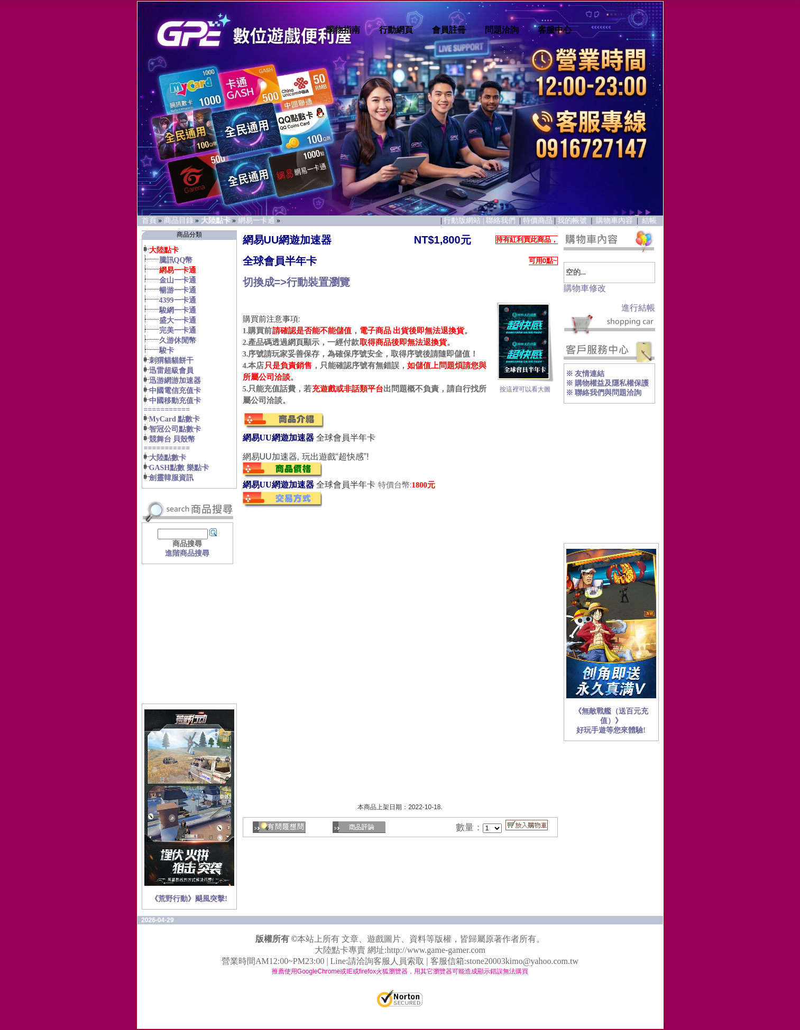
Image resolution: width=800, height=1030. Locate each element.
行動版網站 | (465, 220)
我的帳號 (572, 220)
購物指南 (343, 29)
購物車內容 (614, 220)
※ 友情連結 (585, 374)
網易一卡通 (256, 220)
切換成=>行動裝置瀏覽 (296, 282)
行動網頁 (396, 29)
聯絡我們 (502, 220)
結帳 (649, 220)
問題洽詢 (502, 29)
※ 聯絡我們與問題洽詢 (604, 393)
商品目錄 (179, 220)
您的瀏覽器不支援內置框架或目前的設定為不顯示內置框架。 (257, 302)
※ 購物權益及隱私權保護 (607, 383)
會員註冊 (449, 29)
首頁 (149, 220)
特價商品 (538, 220)
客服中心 (555, 29)
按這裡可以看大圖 (525, 386)
